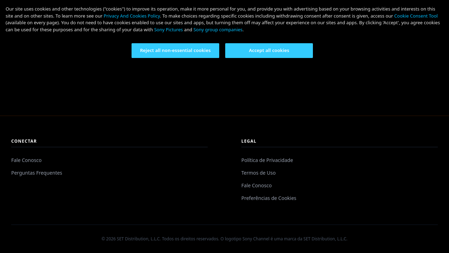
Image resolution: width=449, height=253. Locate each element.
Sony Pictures (168, 29)
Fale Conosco (26, 160)
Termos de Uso (258, 172)
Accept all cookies (269, 50)
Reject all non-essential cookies (175, 50)
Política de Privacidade (267, 160)
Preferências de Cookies (268, 198)
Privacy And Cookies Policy (131, 16)
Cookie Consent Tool (416, 16)
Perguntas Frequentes (36, 172)
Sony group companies (217, 29)
